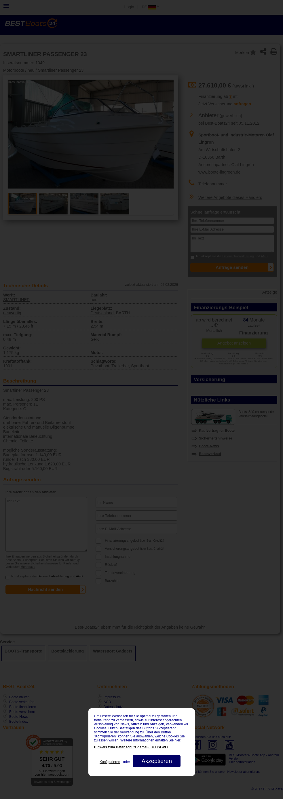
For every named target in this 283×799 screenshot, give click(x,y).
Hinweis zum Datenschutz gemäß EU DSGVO (131, 747)
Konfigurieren (110, 762)
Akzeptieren (156, 761)
